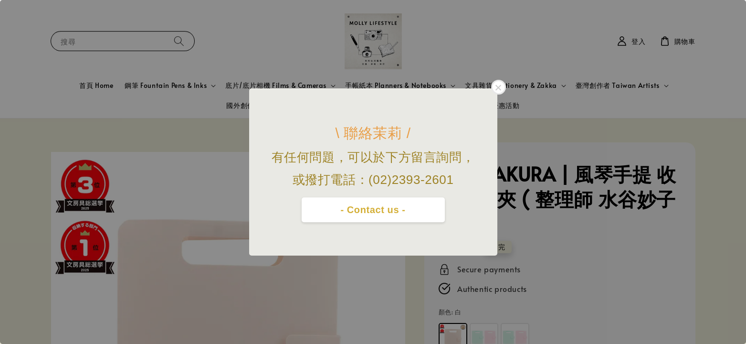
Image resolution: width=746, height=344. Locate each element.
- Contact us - (372, 209)
